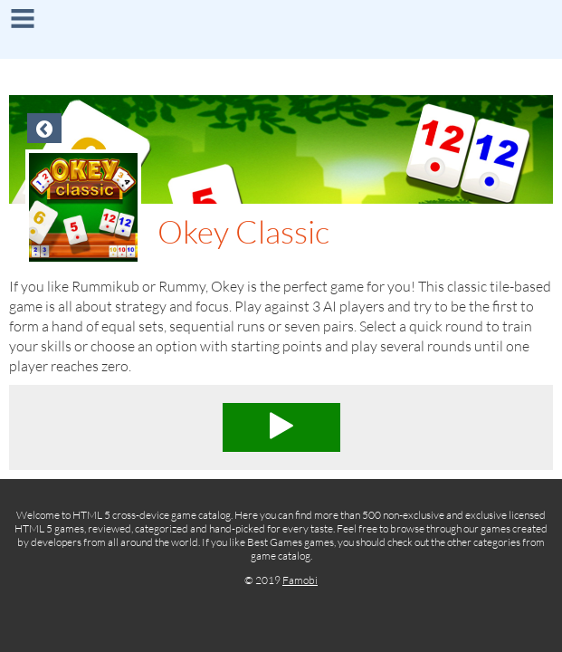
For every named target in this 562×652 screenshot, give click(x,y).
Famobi (300, 580)
